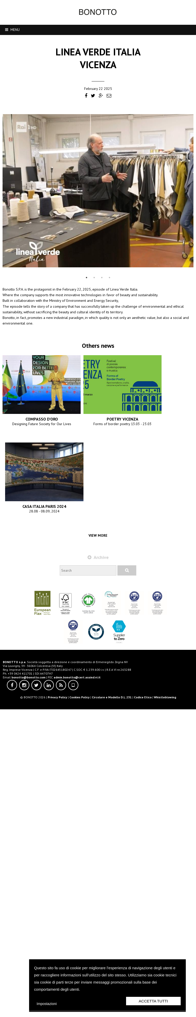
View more (98, 838)
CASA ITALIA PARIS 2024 (98, 820)
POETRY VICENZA (98, 654)
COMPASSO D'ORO (98, 489)
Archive (98, 861)
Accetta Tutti (153, 1001)
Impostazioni (47, 1004)
